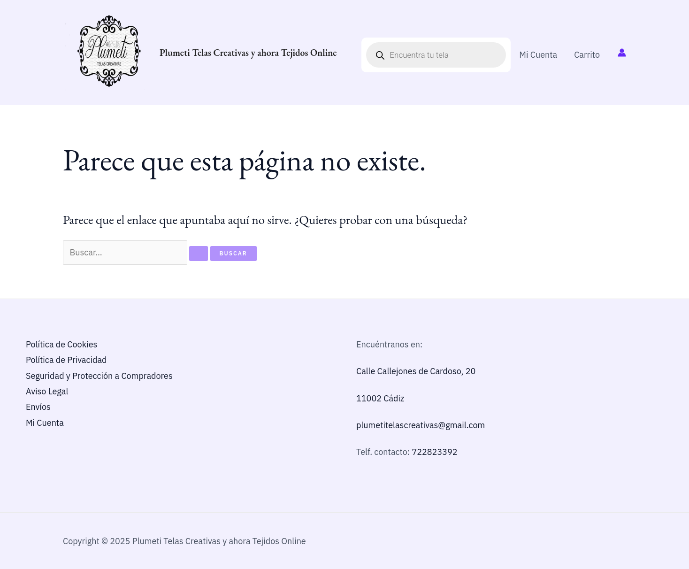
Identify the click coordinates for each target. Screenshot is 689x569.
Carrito (587, 54)
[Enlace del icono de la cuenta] (622, 52)
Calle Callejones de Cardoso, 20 (415, 371)
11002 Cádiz (380, 398)
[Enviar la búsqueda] (198, 253)
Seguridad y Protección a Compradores (99, 375)
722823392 (434, 451)
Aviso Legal (47, 391)
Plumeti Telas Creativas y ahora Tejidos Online (248, 52)
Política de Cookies (61, 344)
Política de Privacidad (66, 359)
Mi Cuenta (538, 54)
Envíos (38, 406)
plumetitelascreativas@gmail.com (420, 425)
